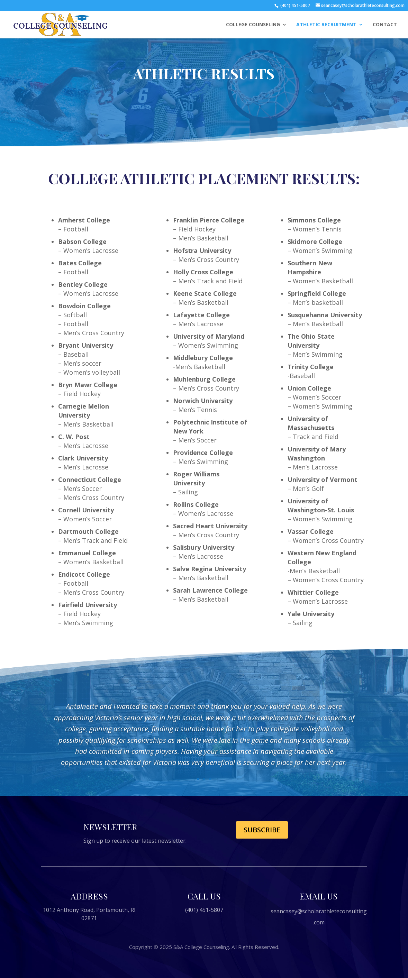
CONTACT (385, 25)
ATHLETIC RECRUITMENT (326, 25)
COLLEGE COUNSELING (253, 25)
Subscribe (262, 829)
